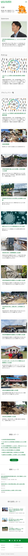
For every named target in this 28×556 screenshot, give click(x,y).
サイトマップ (3, 549)
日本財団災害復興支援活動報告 (8, 439)
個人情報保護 (3, 547)
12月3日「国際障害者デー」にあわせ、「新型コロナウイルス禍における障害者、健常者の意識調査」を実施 (14, 446)
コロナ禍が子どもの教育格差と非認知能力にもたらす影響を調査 (13, 442)
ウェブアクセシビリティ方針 (18, 547)
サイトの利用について (17, 545)
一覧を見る (13, 460)
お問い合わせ (3, 545)
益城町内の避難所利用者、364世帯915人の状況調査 (12, 452)
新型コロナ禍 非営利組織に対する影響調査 (10, 450)
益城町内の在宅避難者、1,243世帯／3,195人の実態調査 (13, 454)
